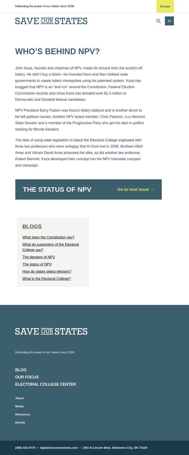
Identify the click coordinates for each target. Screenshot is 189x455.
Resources (22, 414)
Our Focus (27, 377)
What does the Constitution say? (48, 237)
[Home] (94, 331)
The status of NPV (37, 264)
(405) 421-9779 (25, 447)
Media (19, 406)
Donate (165, 6)
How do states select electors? (47, 271)
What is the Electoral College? (47, 279)
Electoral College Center (45, 384)
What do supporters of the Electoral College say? (51, 247)
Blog (21, 370)
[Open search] (158, 20)
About (19, 398)
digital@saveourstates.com (59, 447)
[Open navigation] (169, 20)
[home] (51, 21)
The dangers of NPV (39, 257)
